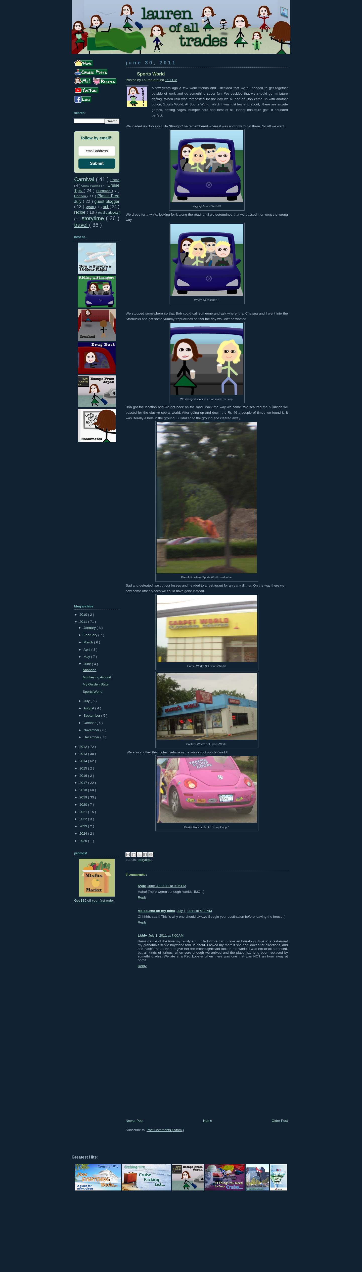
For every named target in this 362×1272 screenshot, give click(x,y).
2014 (83, 761)
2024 (83, 833)
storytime (145, 860)
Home (207, 1121)
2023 (83, 826)
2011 (83, 622)
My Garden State (96, 684)
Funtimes (104, 191)
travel (81, 225)
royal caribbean (108, 212)
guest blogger (106, 201)
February (90, 635)
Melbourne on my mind (156, 911)
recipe (80, 212)
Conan (114, 180)
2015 (83, 768)
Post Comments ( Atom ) (165, 1130)
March (88, 642)
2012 (83, 747)
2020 (83, 804)
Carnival (85, 179)
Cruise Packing (91, 185)
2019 (83, 797)
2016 (83, 776)
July (86, 701)
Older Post (280, 1121)
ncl (106, 206)
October (90, 723)
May (87, 657)
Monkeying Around (97, 677)
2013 (83, 754)
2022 (83, 819)
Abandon (89, 670)
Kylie (142, 886)
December (91, 737)
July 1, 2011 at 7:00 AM (166, 935)
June (87, 664)
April (87, 649)
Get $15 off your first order (94, 900)
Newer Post (134, 1121)
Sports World (92, 691)
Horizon (80, 196)
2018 (83, 790)
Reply (142, 897)
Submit (97, 163)
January (90, 628)
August (89, 708)
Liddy (142, 935)
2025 (83, 841)
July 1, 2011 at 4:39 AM (194, 911)
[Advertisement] (207, 1080)
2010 (83, 614)
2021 (83, 812)
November (91, 730)
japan (90, 207)
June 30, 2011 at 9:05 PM (167, 886)
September (92, 715)
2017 (83, 783)
